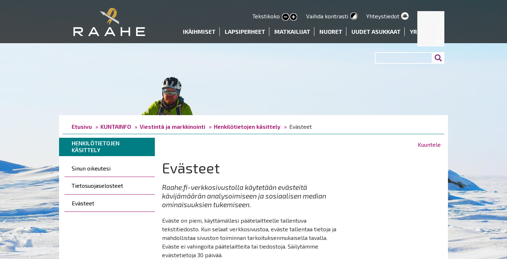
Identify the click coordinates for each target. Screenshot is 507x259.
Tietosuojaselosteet (97, 185)
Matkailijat (292, 31)
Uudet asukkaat (376, 31)
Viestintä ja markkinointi (172, 126)
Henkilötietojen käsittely (247, 126)
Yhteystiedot (382, 16)
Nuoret (330, 31)
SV (440, 32)
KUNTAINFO (115, 126)
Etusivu (82, 126)
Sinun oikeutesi (91, 168)
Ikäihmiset (199, 31)
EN (440, 24)
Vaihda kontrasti (327, 16)
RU (440, 41)
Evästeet (83, 203)
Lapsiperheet (245, 31)
